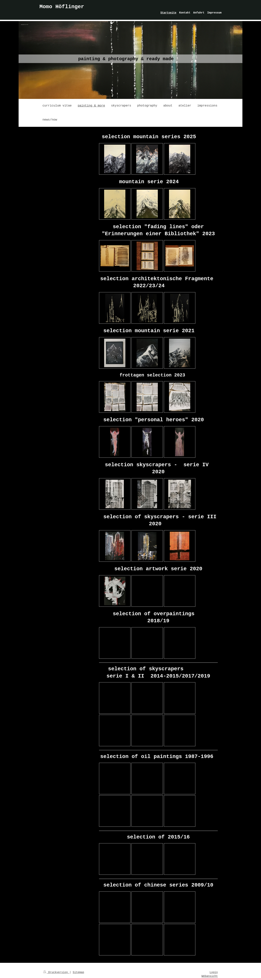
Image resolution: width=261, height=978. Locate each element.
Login (214, 972)
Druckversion (56, 972)
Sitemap (78, 972)
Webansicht (209, 976)
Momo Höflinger (61, 7)
